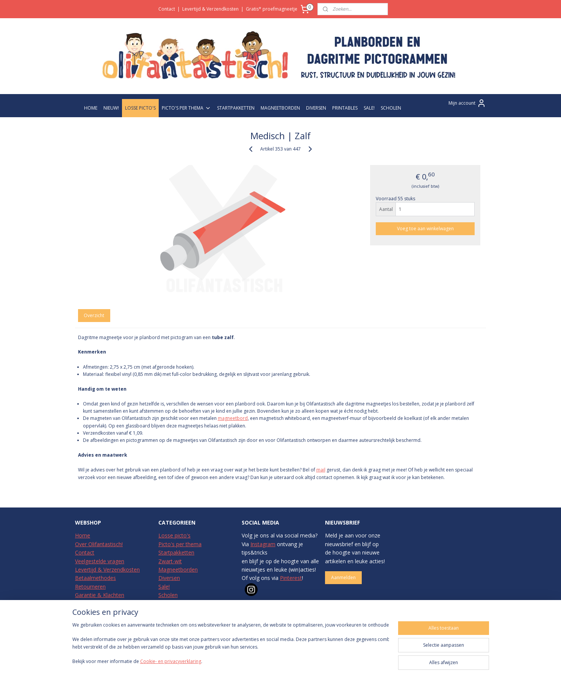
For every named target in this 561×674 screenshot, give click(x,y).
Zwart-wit (170, 561)
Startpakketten (176, 552)
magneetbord (233, 418)
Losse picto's (174, 535)
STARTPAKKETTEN (236, 108)
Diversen (169, 577)
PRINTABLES (345, 108)
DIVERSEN (316, 108)
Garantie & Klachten (99, 595)
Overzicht (94, 315)
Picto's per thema (180, 544)
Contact (166, 9)
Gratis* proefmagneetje (271, 9)
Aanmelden (343, 577)
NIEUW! (111, 108)
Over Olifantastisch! (99, 544)
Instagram (262, 544)
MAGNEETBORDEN (280, 108)
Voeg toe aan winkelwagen (425, 228)
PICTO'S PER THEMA (186, 108)
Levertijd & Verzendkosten (210, 9)
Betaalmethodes (95, 577)
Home (82, 535)
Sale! (164, 586)
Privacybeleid (91, 603)
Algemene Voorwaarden (104, 612)
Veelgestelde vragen (99, 561)
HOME (90, 108)
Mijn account (467, 103)
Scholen (168, 595)
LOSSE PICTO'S (140, 108)
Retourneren (90, 586)
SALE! (369, 108)
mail (320, 470)
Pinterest (291, 577)
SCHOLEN (391, 108)
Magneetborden (178, 569)
